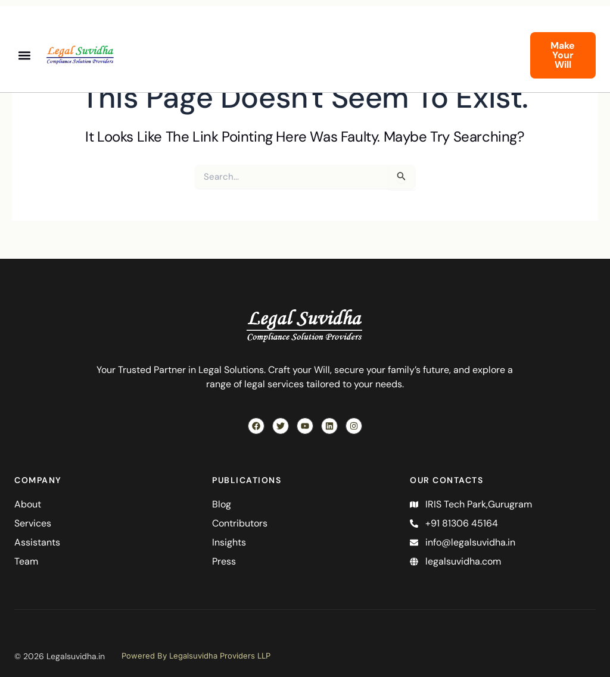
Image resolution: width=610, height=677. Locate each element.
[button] (24, 55)
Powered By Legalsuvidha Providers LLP (196, 655)
